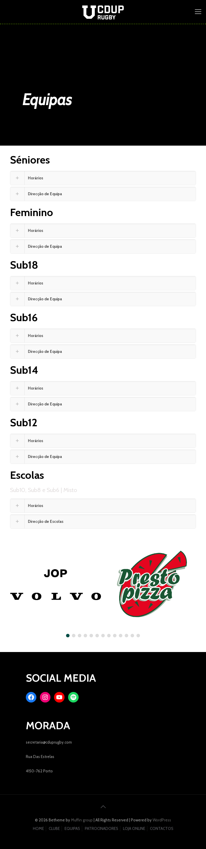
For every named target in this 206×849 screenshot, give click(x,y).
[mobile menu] (198, 12)
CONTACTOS (161, 828)
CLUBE (54, 828)
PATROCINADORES (101, 828)
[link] (103, 178)
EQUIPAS (72, 828)
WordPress (162, 820)
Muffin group (82, 820)
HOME (38, 828)
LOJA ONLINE (134, 828)
